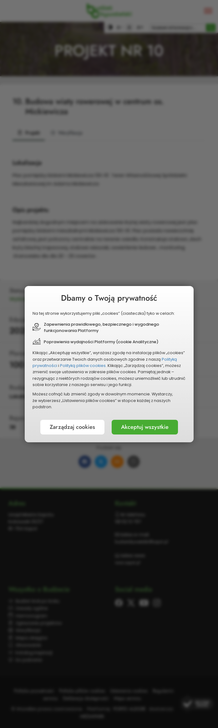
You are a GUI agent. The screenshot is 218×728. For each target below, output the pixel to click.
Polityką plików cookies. (83, 365)
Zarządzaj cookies (72, 427)
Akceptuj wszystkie (145, 427)
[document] (109, 364)
